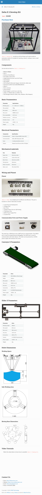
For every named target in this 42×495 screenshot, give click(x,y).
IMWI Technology (15, 490)
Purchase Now (7, 20)
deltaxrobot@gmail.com (12, 483)
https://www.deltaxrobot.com (15, 482)
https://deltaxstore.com (12, 480)
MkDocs (9, 492)
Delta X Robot (22, 2)
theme (16, 492)
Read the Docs (27, 492)
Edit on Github (36, 6)
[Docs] (2, 6)
